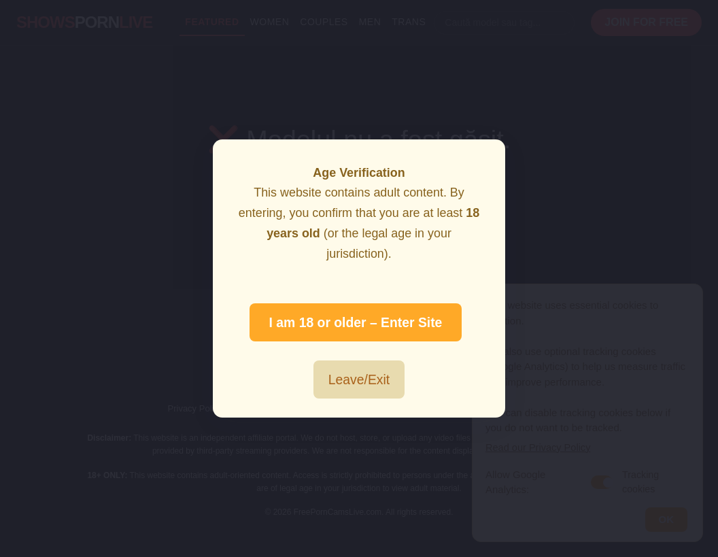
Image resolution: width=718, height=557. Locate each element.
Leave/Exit (359, 379)
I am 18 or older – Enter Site (356, 322)
